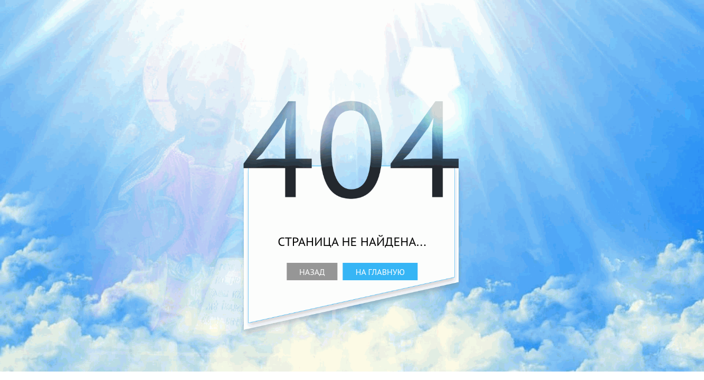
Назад (312, 272)
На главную (380, 272)
